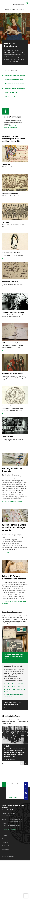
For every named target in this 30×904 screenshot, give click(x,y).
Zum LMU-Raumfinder (10, 868)
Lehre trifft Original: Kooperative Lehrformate (16, 88)
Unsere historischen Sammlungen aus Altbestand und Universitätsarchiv (16, 75)
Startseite (7, 9)
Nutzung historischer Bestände (14, 79)
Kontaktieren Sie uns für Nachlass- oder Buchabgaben (14, 734)
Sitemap (4, 874)
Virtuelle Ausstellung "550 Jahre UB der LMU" (14, 729)
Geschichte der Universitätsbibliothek (16, 723)
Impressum (5, 881)
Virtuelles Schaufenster (12, 97)
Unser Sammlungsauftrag (12, 92)
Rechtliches (5, 888)
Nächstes (28, 29)
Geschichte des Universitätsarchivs (15, 725)
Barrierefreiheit (6, 884)
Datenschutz (5, 877)
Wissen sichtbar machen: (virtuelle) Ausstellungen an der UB (16, 84)
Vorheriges (2, 29)
